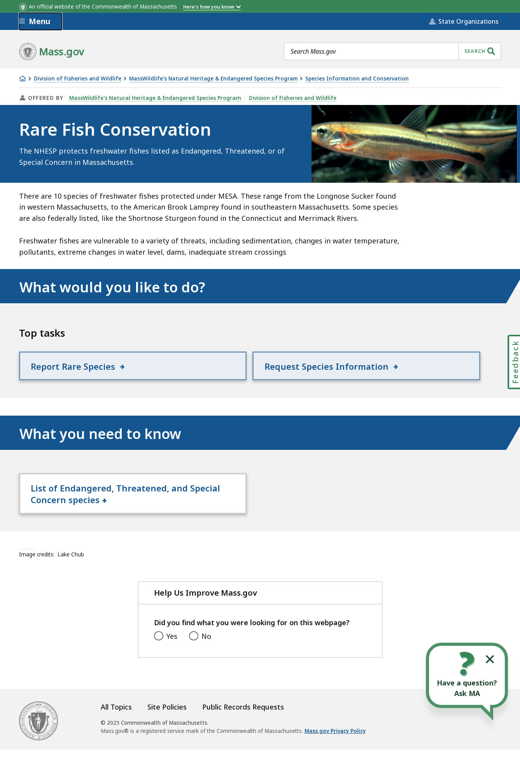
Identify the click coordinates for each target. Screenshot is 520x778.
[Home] (22, 78)
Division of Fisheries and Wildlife (77, 78)
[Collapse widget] (490, 659)
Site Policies (167, 735)
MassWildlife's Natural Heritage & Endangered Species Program (213, 78)
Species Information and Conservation (357, 78)
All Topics (116, 735)
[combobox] (392, 51)
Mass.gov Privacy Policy (335, 759)
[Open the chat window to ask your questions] (467, 675)
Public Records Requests (243, 735)
